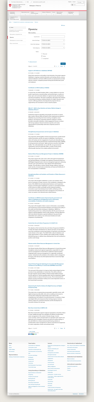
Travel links (30, 363)
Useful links (50, 379)
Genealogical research (52, 370)
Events (10, 347)
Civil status (50, 385)
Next (62, 66)
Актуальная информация (15, 13)
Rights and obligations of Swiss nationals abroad (36, 387)
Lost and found (51, 364)
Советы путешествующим (35, 13)
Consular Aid (30, 361)
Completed (46, 58)
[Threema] (33, 334)
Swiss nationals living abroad (34, 384)
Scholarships (50, 372)
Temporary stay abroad (33, 376)
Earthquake (30, 357)
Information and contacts (72, 347)
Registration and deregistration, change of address (56, 346)
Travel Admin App (32, 367)
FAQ (29, 353)
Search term (37, 36)
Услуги (53, 13)
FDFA (28, 1)
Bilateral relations (70, 358)
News (10, 345)
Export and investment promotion (74, 360)
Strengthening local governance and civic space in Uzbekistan (43, 131)
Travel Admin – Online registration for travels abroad (55, 377)
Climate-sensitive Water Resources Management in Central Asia (44, 243)
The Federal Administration (16, 1)
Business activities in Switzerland (73, 353)
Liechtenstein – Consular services (54, 374)
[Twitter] (30, 334)
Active (45, 56)
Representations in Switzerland (34, 372)
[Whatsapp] (34, 334)
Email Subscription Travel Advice (34, 365)
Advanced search (33, 61)
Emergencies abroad (52, 354)
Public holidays (12, 349)
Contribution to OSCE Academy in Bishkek (38, 87)
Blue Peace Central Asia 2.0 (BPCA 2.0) (37, 308)
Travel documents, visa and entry (35, 351)
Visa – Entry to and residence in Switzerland (76, 345)
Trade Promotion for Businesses (54, 387)
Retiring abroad (31, 380)
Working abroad (31, 378)
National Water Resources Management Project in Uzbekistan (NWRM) (45, 153)
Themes (68, 370)
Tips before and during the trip (34, 349)
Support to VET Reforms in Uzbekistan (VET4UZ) (40, 70)
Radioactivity (31, 359)
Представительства (25, 13)
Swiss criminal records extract (54, 368)
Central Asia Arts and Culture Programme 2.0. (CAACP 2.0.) (42, 223)
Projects (68, 368)
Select (36, 40)
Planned (45, 54)
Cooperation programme (72, 366)
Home (10, 22)
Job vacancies (11, 351)
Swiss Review (50, 381)
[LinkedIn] (32, 334)
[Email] (35, 334)
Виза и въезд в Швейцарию (61, 13)
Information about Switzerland (73, 351)
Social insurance (51, 362)
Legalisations (50, 358)
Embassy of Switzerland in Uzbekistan (16, 356)
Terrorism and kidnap (32, 355)
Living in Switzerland (71, 349)
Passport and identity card (53, 348)
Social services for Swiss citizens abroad (56, 356)
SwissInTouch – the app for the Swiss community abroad (55, 390)
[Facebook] (29, 334)
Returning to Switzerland (33, 382)
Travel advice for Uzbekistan (34, 345)
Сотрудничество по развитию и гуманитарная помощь (15, 18)
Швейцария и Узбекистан (73, 13)
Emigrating (30, 374)
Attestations (50, 360)
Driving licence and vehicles (53, 352)
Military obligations (52, 366)
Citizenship (50, 383)
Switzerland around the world (39, 1)
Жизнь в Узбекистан (46, 13)
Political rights (50, 350)
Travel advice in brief (32, 347)
